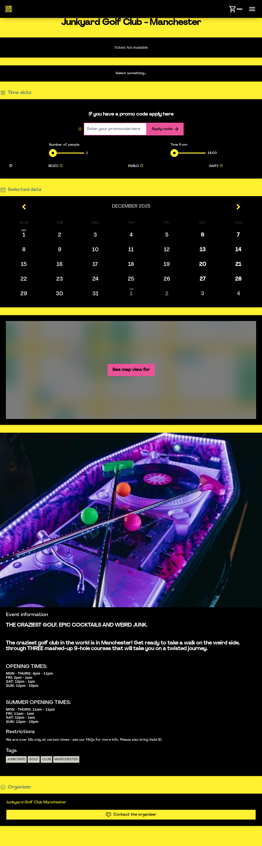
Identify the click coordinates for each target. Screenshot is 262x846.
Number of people (64, 145)
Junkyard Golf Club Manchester (36, 802)
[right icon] (238, 207)
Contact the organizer (131, 815)
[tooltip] (61, 166)
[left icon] (24, 207)
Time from (178, 145)
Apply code (165, 129)
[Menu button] (252, 9)
